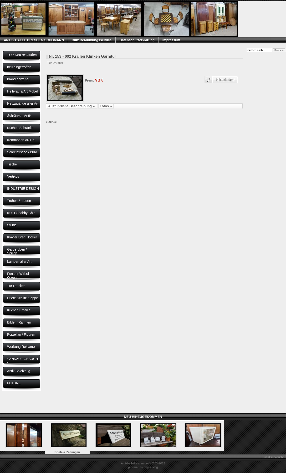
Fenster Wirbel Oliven (18, 275)
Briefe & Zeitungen (67, 452)
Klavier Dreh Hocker (22, 237)
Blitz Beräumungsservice (92, 40)
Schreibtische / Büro (22, 152)
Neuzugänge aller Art (22, 103)
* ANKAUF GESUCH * (22, 361)
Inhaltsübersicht (274, 457)
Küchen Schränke (20, 128)
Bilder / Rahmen (19, 322)
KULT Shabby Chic (21, 213)
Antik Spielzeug (18, 371)
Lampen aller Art (19, 261)
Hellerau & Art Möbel (22, 91)
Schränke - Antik (19, 116)
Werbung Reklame (21, 347)
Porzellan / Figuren (21, 334)
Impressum (171, 40)
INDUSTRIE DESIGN (23, 188)
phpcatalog (151, 467)
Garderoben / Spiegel (17, 251)
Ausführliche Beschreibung (72, 106)
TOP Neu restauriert (22, 55)
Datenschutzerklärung (136, 40)
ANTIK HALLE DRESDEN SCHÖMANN (34, 40)
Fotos (106, 106)
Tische (12, 164)
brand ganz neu (18, 79)
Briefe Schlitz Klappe (22, 298)
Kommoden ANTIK (21, 140)
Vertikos (13, 176)
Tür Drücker (16, 286)
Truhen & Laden (19, 201)
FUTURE (14, 383)
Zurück (52, 121)
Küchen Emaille (18, 310)
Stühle (12, 225)
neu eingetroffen (19, 67)
